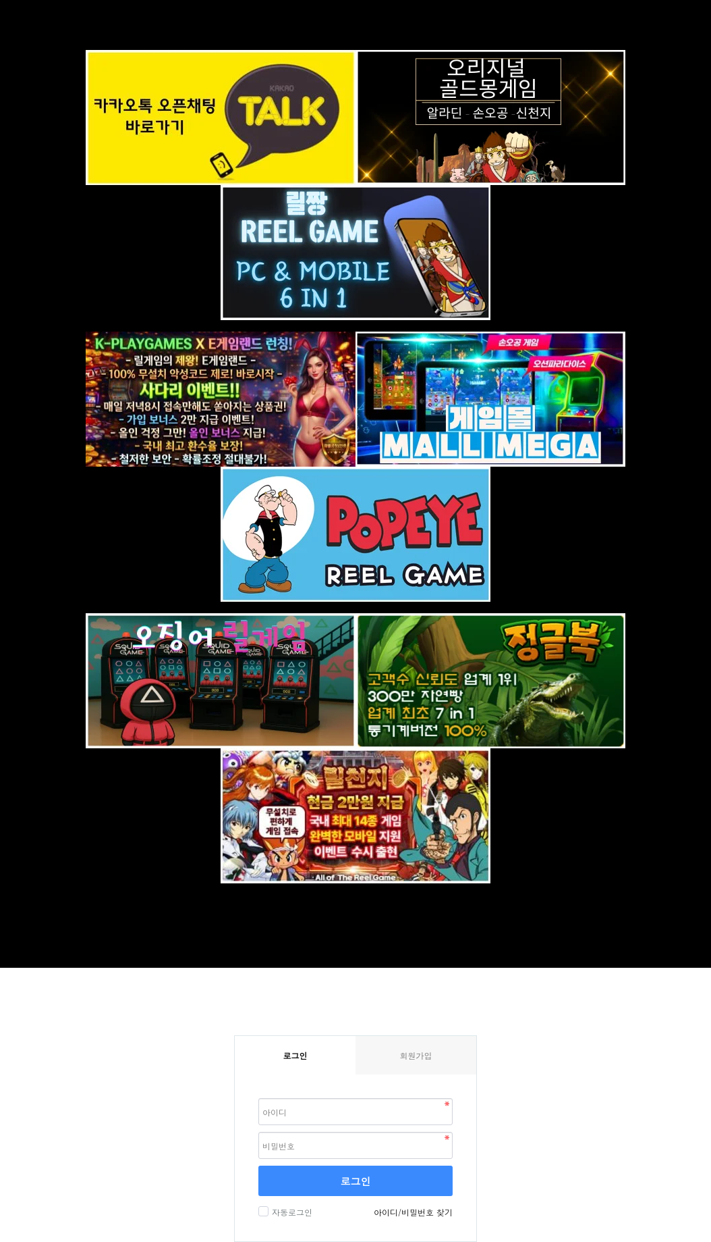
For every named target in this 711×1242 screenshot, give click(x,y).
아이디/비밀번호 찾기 (413, 1212)
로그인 (356, 1181)
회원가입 (416, 1055)
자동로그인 (290, 1212)
